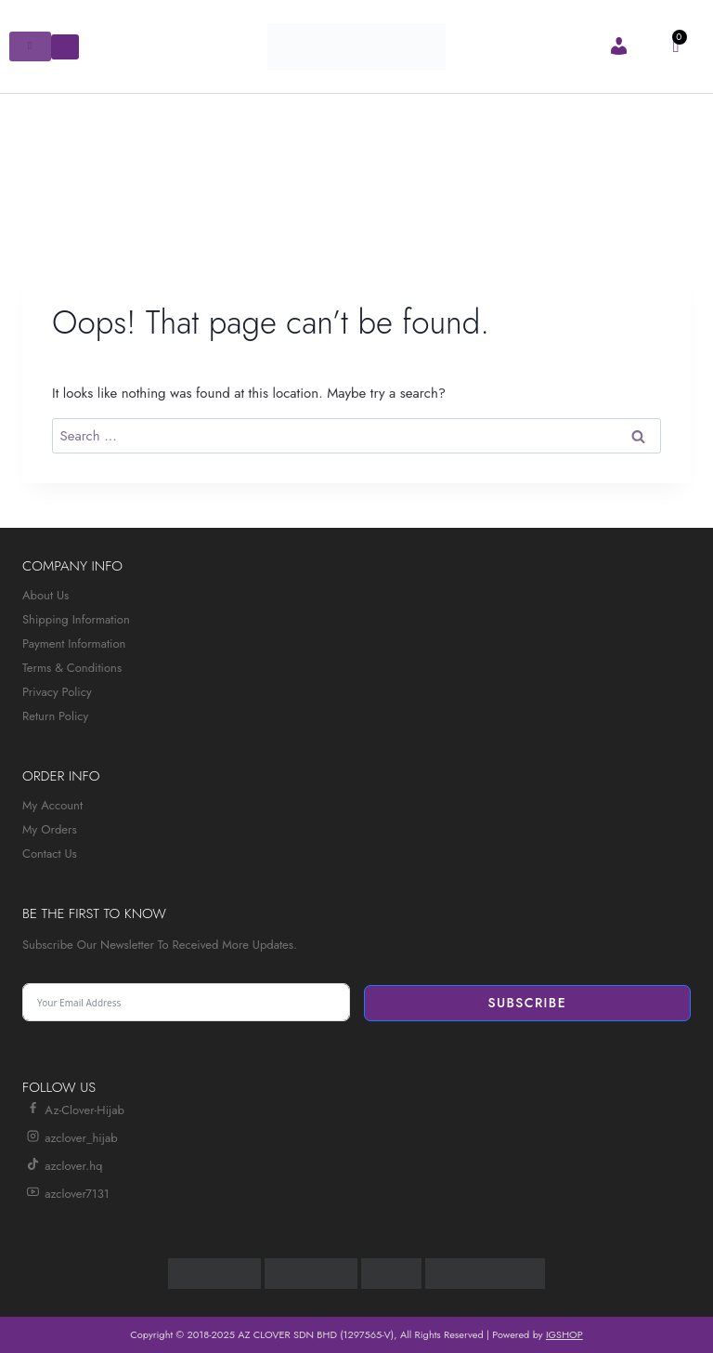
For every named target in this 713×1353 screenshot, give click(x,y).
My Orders (49, 829)
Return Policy (55, 716)
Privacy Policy (57, 692)
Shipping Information (76, 619)
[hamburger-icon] (30, 46)
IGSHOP (564, 1334)
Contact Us (49, 853)
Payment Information (73, 643)
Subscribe (526, 1002)
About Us (45, 595)
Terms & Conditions (72, 667)
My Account (52, 805)
